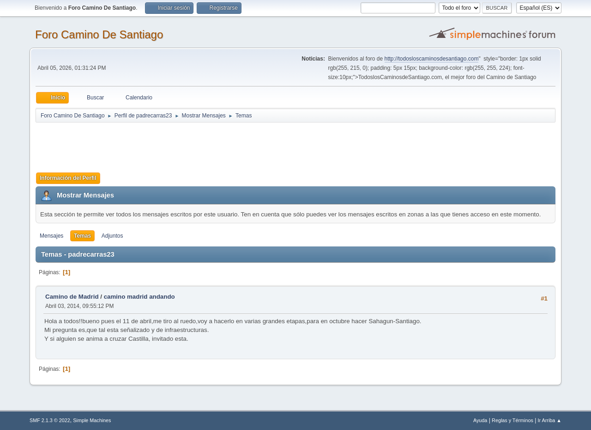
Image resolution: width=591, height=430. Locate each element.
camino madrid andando (139, 296)
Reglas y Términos (512, 420)
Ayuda (480, 420)
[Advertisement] (198, 144)
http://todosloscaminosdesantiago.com (432, 58)
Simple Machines (92, 420)
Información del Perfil (68, 178)
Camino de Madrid (72, 296)
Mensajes (51, 236)
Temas (82, 236)
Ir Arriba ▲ (549, 420)
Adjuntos (112, 236)
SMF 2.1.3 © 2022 (50, 420)
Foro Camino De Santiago (99, 34)
